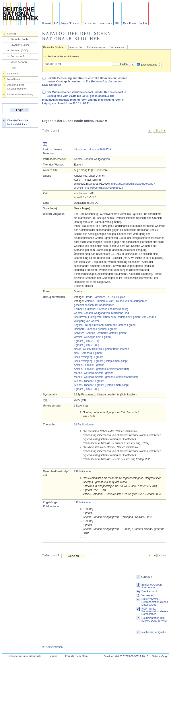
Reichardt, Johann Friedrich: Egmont (95, 329)
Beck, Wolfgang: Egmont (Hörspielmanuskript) (101, 361)
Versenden (148, 595)
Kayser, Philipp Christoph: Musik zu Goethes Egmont (105, 325)
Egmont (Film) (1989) (86, 345)
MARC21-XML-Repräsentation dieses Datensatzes (155, 602)
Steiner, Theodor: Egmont (89, 381)
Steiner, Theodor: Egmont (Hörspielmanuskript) (102, 385)
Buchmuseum (117, 47)
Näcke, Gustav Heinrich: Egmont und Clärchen (101, 349)
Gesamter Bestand (53, 47)
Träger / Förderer (70, 23)
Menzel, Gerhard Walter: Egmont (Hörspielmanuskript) (106, 377)
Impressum (106, 23)
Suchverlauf (17, 56)
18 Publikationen (84, 424)
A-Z (56, 23)
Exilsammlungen (96, 47)
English (143, 23)
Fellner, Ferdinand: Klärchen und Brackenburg (101, 309)
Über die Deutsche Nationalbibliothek (17, 122)
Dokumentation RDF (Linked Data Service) (154, 619)
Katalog (11, 33)
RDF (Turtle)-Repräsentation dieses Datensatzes (155, 611)
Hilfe (117, 23)
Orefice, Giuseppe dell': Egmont (92, 337)
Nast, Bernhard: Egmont (88, 353)
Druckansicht (149, 591)
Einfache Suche (20, 39)
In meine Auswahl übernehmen (152, 586)
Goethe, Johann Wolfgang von (92, 159)
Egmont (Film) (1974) (86, 341)
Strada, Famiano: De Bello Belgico (104, 297)
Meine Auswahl (19, 62)
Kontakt (46, 23)
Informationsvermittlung (20, 94)
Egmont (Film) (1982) (86, 389)
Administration (52, 647)
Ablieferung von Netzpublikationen (17, 87)
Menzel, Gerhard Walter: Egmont (93, 373)
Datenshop (13, 73)
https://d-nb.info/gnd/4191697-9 (92, 149)
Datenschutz (90, 23)
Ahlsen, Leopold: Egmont (89, 365)
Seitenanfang (159, 656)
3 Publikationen (83, 502)
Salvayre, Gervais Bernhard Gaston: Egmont (100, 333)
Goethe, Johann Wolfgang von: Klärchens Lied (101, 313)
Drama (78, 291)
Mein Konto (129, 23)
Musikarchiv (75, 47)
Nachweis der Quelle (154, 632)
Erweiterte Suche (20, 45)
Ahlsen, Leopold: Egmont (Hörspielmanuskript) (101, 369)
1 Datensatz (81, 405)
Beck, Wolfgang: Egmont (88, 357)
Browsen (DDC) (19, 50)
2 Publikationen (83, 471)
